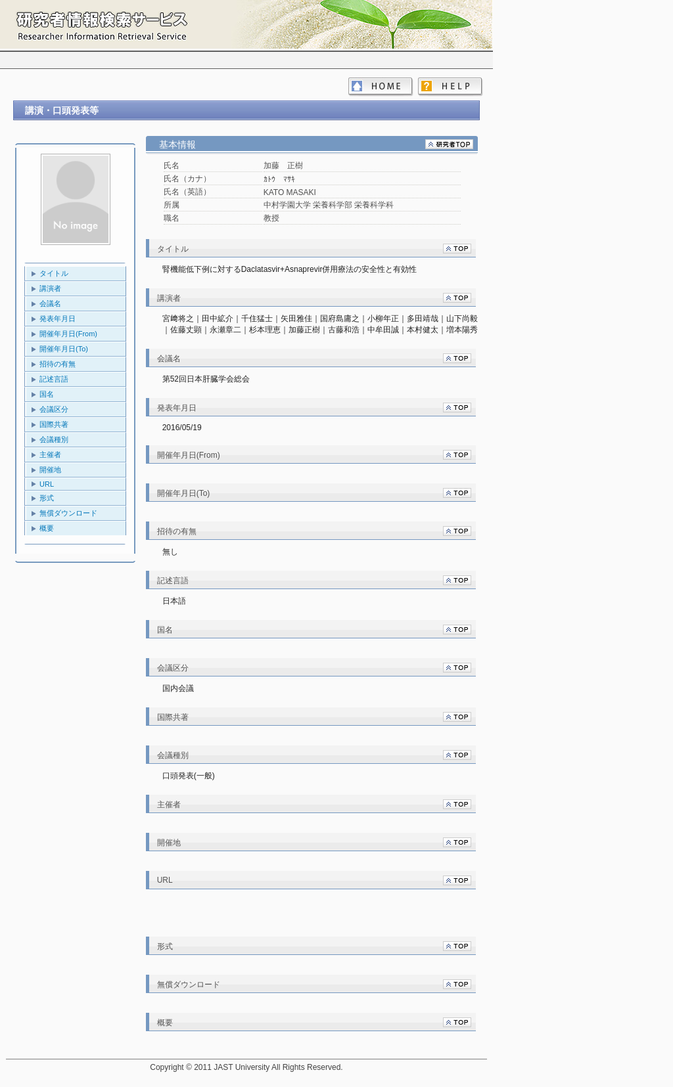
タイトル (53, 273)
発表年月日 (57, 318)
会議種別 (53, 439)
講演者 (50, 288)
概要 (46, 528)
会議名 (50, 303)
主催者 (50, 454)
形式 (46, 498)
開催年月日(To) (63, 349)
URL (46, 484)
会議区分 (53, 409)
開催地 (50, 470)
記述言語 (53, 379)
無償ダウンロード (68, 513)
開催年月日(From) (68, 334)
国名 (46, 394)
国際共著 (53, 424)
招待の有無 (57, 364)
